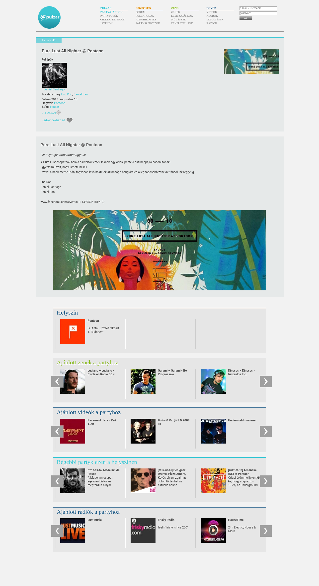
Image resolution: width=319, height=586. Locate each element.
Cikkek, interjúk (112, 19)
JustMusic (95, 520)
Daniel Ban (81, 94)
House (54, 107)
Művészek (178, 19)
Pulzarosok (145, 15)
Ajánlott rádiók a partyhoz (88, 512)
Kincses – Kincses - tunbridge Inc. (241, 372)
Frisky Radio (166, 520)
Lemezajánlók (182, 15)
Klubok (212, 15)
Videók (212, 11)
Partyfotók (109, 15)
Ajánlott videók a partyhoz (89, 412)
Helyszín (67, 312)
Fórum (141, 11)
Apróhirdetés (146, 19)
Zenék (175, 11)
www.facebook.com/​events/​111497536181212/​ (73, 202)
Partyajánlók (111, 11)
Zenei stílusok (182, 23)
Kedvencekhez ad (53, 120)
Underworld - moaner (242, 420)
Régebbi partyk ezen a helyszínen (97, 462)
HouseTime (236, 520)
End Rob (66, 94)
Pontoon (59, 103)
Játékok (106, 23)
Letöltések (215, 19)
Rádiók (212, 23)
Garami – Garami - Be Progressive (172, 372)
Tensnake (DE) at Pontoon (242, 473)
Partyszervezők (148, 23)
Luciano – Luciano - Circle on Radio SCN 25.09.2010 (101, 374)
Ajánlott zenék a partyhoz (87, 362)
